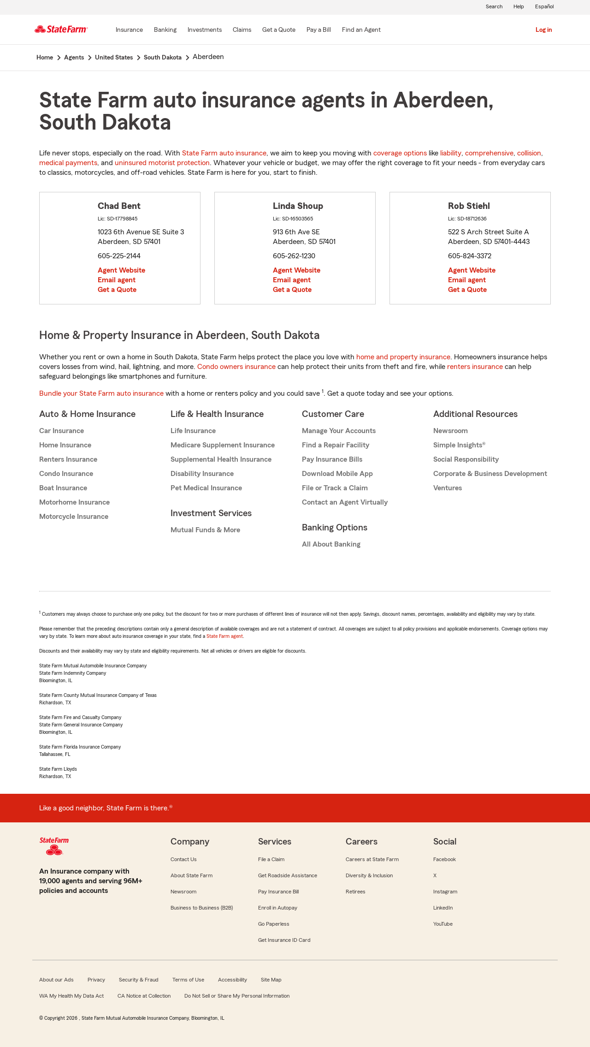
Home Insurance (65, 445)
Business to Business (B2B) (202, 907)
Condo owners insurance (236, 366)
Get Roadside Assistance (287, 875)
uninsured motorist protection (162, 163)
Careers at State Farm (372, 859)
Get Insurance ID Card (284, 940)
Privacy (96, 979)
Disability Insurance (202, 473)
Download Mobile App (337, 473)
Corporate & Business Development (490, 473)
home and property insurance (403, 357)
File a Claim (271, 859)
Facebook (444, 859)
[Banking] (165, 30)
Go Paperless (273, 924)
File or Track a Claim (335, 488)
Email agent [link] (117, 280)
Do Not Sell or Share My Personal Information (236, 996)
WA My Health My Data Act (71, 996)
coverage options (400, 153)
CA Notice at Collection (144, 996)
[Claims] (242, 30)
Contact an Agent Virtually (345, 502)
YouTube (443, 924)
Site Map (271, 979)
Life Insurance (193, 430)
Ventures (447, 488)
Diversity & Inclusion (369, 875)
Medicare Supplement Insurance (223, 445)
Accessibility (232, 979)
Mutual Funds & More (205, 530)
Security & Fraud (139, 979)
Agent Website (121, 270)
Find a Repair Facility (335, 445)
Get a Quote (117, 289)
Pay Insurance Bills (332, 459)
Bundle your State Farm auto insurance (101, 393)
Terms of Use (188, 979)
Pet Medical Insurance (206, 488)
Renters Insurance (68, 459)
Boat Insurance (63, 488)
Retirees (356, 891)
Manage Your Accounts (339, 430)
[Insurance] (129, 30)
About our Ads (56, 979)
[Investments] (205, 30)
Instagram (445, 891)
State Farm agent (224, 636)
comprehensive (489, 153)
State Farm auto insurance (224, 153)
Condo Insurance (66, 473)
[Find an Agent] (361, 30)
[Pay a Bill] (319, 30)
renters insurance (475, 366)
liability (450, 153)
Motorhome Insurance (74, 502)
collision (529, 153)
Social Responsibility (466, 459)
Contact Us (184, 859)
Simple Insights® (459, 445)
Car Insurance (61, 430)
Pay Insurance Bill (278, 891)
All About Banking (331, 544)
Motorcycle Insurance (73, 516)
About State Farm (191, 875)
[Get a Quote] (278, 30)
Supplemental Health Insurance (221, 459)
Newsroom (450, 430)
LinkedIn (443, 907)
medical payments (68, 163)
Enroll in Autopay (277, 907)
